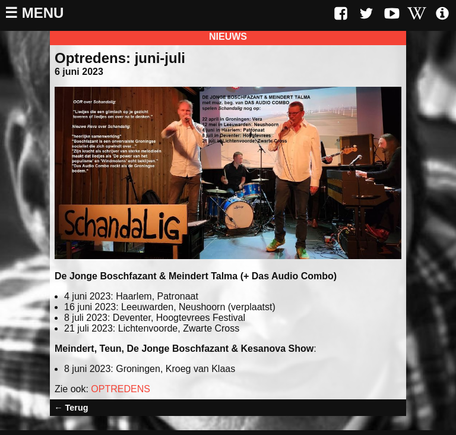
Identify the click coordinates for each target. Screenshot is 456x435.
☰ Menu (34, 13)
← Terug (71, 407)
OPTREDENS (120, 389)
